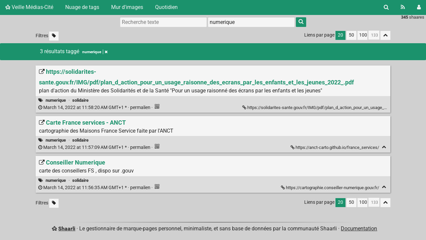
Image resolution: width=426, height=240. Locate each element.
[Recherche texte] (163, 22)
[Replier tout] (385, 35)
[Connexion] (419, 7)
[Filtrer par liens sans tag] (54, 36)
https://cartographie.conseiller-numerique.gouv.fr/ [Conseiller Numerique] (330, 187)
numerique (56, 100)
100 (363, 35)
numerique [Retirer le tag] (94, 52)
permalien (94, 107)
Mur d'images (127, 7)
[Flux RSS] (402, 7)
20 (340, 35)
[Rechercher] (386, 7)
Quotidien (166, 7)
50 (351, 35)
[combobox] (251, 22)
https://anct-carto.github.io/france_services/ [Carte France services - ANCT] (335, 147)
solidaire (80, 100)
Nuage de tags (82, 7)
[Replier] (384, 147)
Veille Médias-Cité (29, 7)
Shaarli (66, 228)
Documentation (359, 228)
